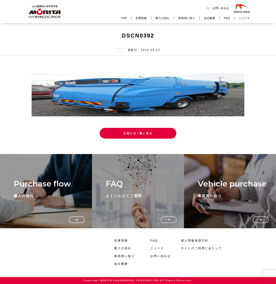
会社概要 (209, 18)
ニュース (244, 18)
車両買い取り (186, 18)
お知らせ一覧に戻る (138, 133)
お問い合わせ (220, 8)
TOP (124, 18)
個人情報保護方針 (194, 240)
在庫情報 (141, 18)
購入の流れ (162, 18)
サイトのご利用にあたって (201, 248)
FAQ (227, 18)
